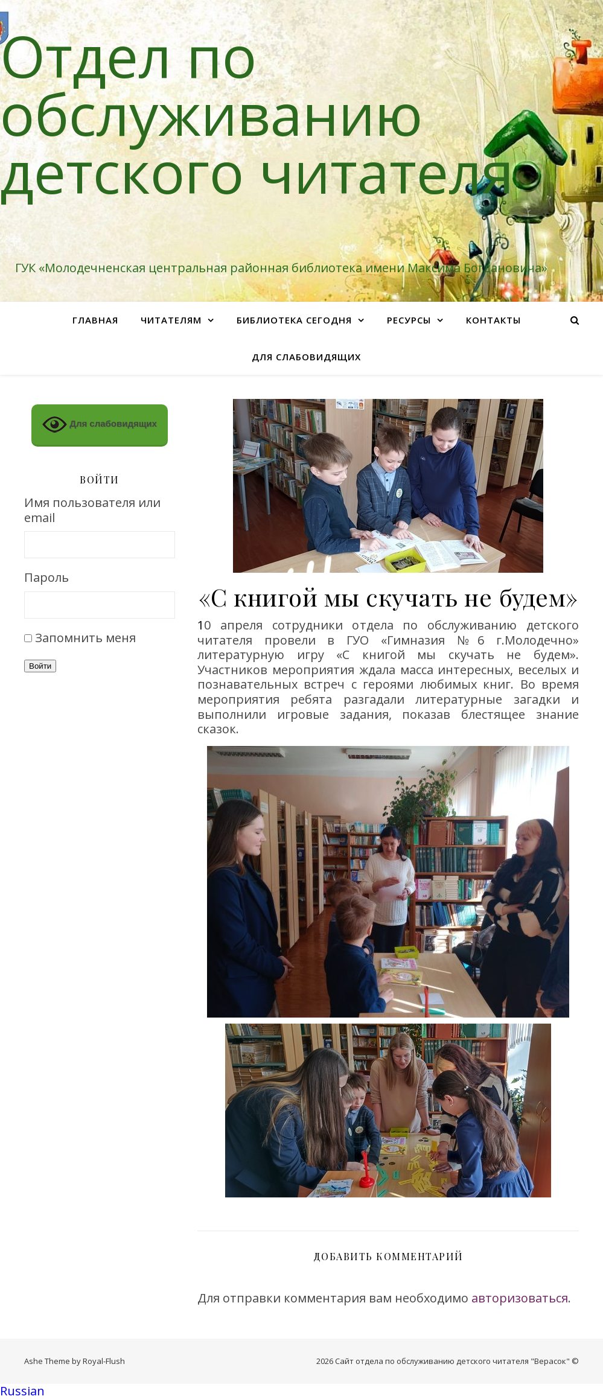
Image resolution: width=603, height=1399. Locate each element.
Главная (95, 320)
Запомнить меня (85, 637)
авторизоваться (519, 1298)
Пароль (46, 577)
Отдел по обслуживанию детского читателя (257, 113)
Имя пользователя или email (92, 510)
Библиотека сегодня (294, 320)
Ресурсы (409, 320)
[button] (301, 1391)
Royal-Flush (104, 1361)
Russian (22, 1391)
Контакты (493, 320)
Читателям (171, 320)
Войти (40, 666)
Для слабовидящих (306, 357)
